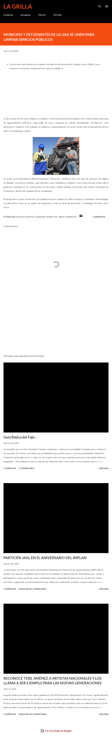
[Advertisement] (56, 324)
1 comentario (26, 468)
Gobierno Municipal (46, 217)
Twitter (42, 15)
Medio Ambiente (68, 217)
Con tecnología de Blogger (56, 730)
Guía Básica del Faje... (20, 437)
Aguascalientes (25, 217)
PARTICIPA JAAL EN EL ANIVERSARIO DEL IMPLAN (45, 558)
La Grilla (18, 6)
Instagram (25, 15)
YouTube (57, 15)
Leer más (103, 468)
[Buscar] (100, 5)
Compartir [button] (99, 217)
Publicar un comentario (33, 589)
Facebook (8, 15)
